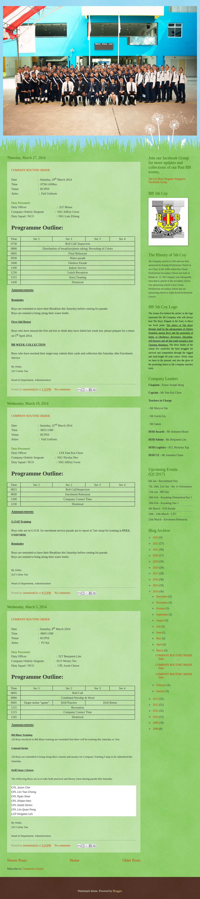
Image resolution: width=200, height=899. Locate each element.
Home (74, 860)
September (162, 614)
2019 (156, 561)
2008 (156, 728)
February (161, 685)
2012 (156, 704)
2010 (156, 716)
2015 (156, 585)
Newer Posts (17, 860)
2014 (156, 591)
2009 (156, 722)
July (158, 626)
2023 (156, 537)
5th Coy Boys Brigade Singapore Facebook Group (166, 180)
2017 (156, 573)
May (159, 638)
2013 (156, 698)
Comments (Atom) (32, 868)
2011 (156, 710)
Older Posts (131, 860)
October (161, 608)
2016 (156, 579)
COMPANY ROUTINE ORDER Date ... (173, 657)
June (159, 632)
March (160, 650)
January (160, 691)
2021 (156, 549)
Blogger (117, 891)
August (160, 620)
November (162, 602)
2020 (156, 555)
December (162, 596)
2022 (156, 543)
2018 (156, 567)
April (159, 644)
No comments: (63, 389)
